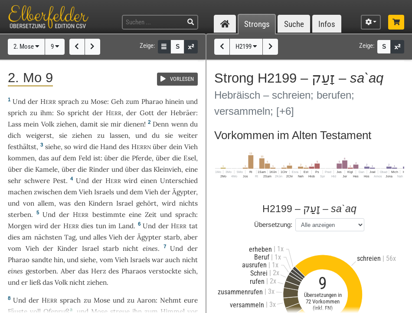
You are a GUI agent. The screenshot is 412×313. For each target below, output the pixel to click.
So (61, 113)
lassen (119, 135)
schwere (37, 180)
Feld (84, 158)
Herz (98, 271)
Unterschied (179, 180)
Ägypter (184, 192)
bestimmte (108, 214)
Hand (108, 147)
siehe (53, 147)
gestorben (41, 271)
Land (126, 226)
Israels (104, 192)
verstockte (165, 271)
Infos (326, 24)
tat (193, 226)
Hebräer (183, 113)
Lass (14, 124)
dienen (134, 124)
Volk (47, 124)
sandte (42, 260)
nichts (188, 203)
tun (101, 226)
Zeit (151, 214)
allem (46, 203)
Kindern (100, 203)
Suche (294, 24)
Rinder (99, 169)
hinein (174, 101)
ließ (35, 282)
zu (84, 101)
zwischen (48, 192)
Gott (147, 113)
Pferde (142, 158)
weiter (188, 135)
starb (172, 237)
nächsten (48, 237)
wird (80, 147)
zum (132, 101)
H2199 (246, 46)
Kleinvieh (167, 169)
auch (172, 260)
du (194, 124)
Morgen (20, 226)
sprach (68, 101)
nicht (130, 248)
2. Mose (26, 46)
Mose (99, 101)
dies (87, 226)
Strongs (257, 24)
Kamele (46, 169)
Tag (69, 237)
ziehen (66, 124)
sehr (14, 180)
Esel (189, 158)
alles (100, 237)
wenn (179, 124)
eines (150, 248)
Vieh (191, 147)
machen (20, 192)
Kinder (67, 248)
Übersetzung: (273, 224)
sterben (19, 214)
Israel (124, 203)
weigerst (39, 135)
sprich (17, 113)
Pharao (152, 101)
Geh (117, 101)
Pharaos (133, 271)
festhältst (22, 147)
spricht (78, 113)
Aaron (146, 300)
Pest (59, 180)
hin (58, 260)
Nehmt (170, 300)
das (44, 158)
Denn (161, 124)
